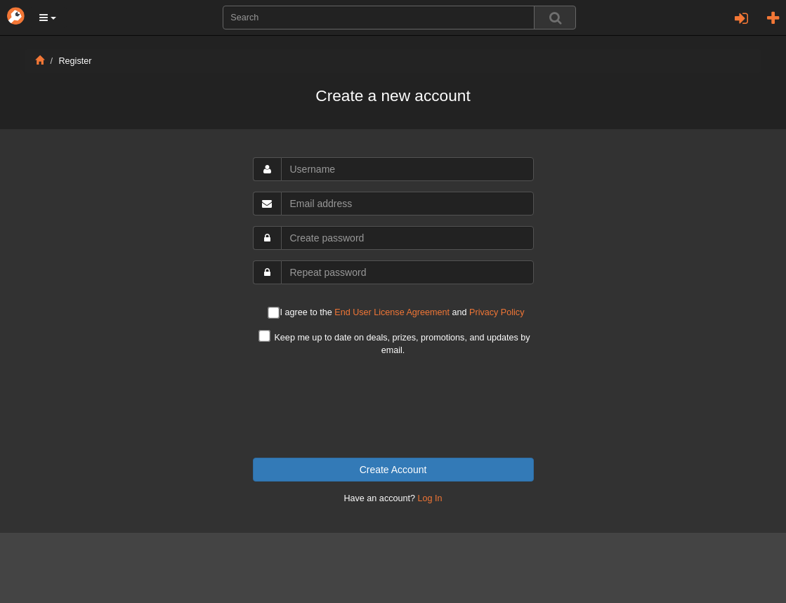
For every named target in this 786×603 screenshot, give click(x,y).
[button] (48, 17)
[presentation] (393, 407)
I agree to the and (396, 313)
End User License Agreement (392, 312)
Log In (430, 498)
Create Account (393, 469)
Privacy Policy (496, 312)
